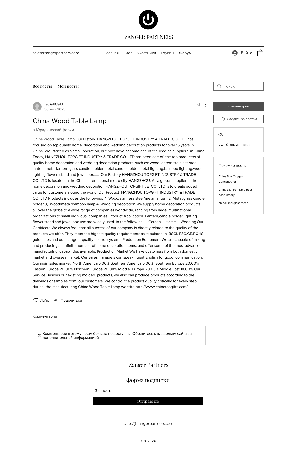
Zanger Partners (148, 364)
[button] (260, 52)
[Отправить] (148, 401)
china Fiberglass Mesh (233, 203)
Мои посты (68, 86)
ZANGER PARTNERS (148, 37)
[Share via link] (67, 300)
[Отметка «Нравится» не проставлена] (36, 300)
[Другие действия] (203, 105)
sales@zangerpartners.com (56, 53)
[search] (238, 86)
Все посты (42, 86)
